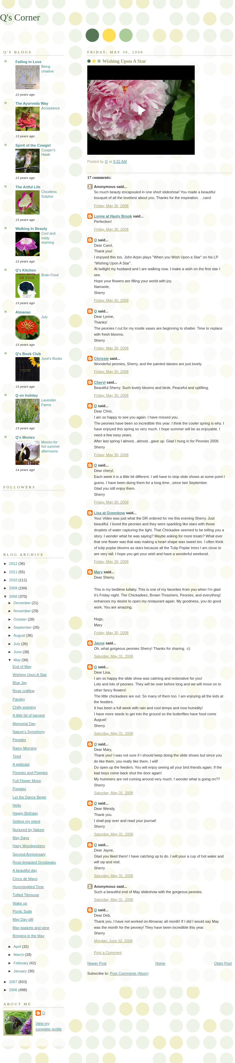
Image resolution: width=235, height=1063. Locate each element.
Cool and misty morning (48, 238)
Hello (17, 805)
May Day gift (23, 919)
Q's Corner (20, 17)
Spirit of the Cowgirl (33, 145)
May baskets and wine (31, 928)
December (22, 603)
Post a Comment (108, 953)
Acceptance (50, 108)
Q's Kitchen (25, 270)
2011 (13, 572)
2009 (13, 588)
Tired (17, 756)
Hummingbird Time (28, 887)
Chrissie (101, 358)
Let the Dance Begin (29, 797)
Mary (98, 572)
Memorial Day (24, 724)
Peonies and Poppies (30, 773)
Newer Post (96, 963)
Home (160, 963)
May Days (21, 838)
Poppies (19, 789)
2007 (13, 982)
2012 (13, 564)
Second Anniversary (29, 854)
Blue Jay (20, 683)
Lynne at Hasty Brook (113, 216)
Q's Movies (25, 437)
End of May (22, 667)
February (21, 963)
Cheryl (99, 382)
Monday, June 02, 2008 (113, 941)
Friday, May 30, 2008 (111, 206)
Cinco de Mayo (25, 879)
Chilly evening (24, 707)
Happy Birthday (25, 813)
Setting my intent (26, 821)
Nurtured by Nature (28, 830)
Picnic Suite (22, 911)
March (19, 955)
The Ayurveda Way (31, 103)
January (20, 971)
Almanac (23, 312)
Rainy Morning (25, 748)
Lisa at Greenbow (109, 513)
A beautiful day (25, 870)
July (44, 317)
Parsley (19, 699)
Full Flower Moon (27, 781)
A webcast (21, 764)
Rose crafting (24, 691)
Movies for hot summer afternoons (50, 446)
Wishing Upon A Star (30, 675)
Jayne (99, 643)
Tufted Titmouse (26, 895)
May (17, 660)
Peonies (19, 740)
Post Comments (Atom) (129, 973)
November (22, 611)
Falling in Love (28, 62)
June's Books (51, 358)
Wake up (20, 903)
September (23, 627)
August (19, 635)
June (17, 652)
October (20, 619)
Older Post (223, 963)
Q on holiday (26, 395)
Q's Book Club (28, 354)
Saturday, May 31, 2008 (113, 656)
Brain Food (49, 275)
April (17, 947)
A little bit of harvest (29, 715)
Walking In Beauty (31, 229)
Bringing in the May (29, 936)
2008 (13, 596)
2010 (13, 580)
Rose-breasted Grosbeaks (34, 862)
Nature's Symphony (29, 732)
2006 (13, 990)
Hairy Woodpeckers (29, 846)
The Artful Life (27, 187)
